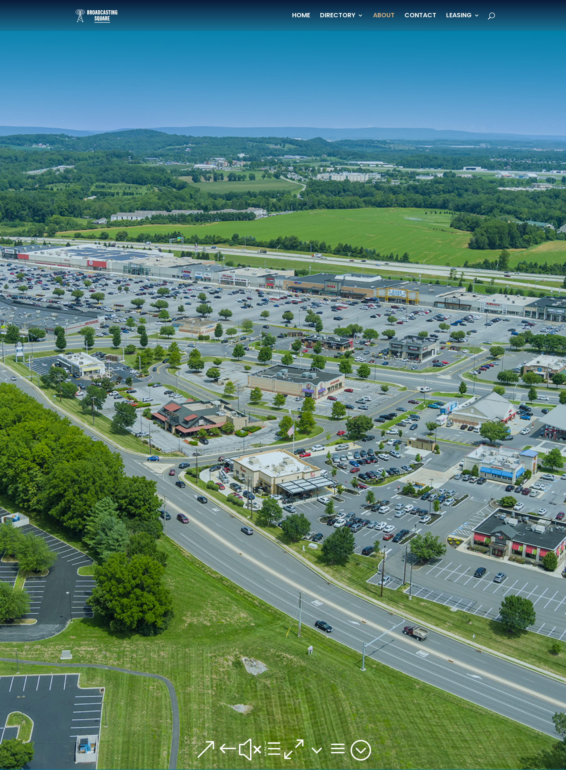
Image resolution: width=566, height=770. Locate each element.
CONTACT (420, 16)
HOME (301, 16)
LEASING (459, 16)
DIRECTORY (337, 16)
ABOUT (384, 16)
